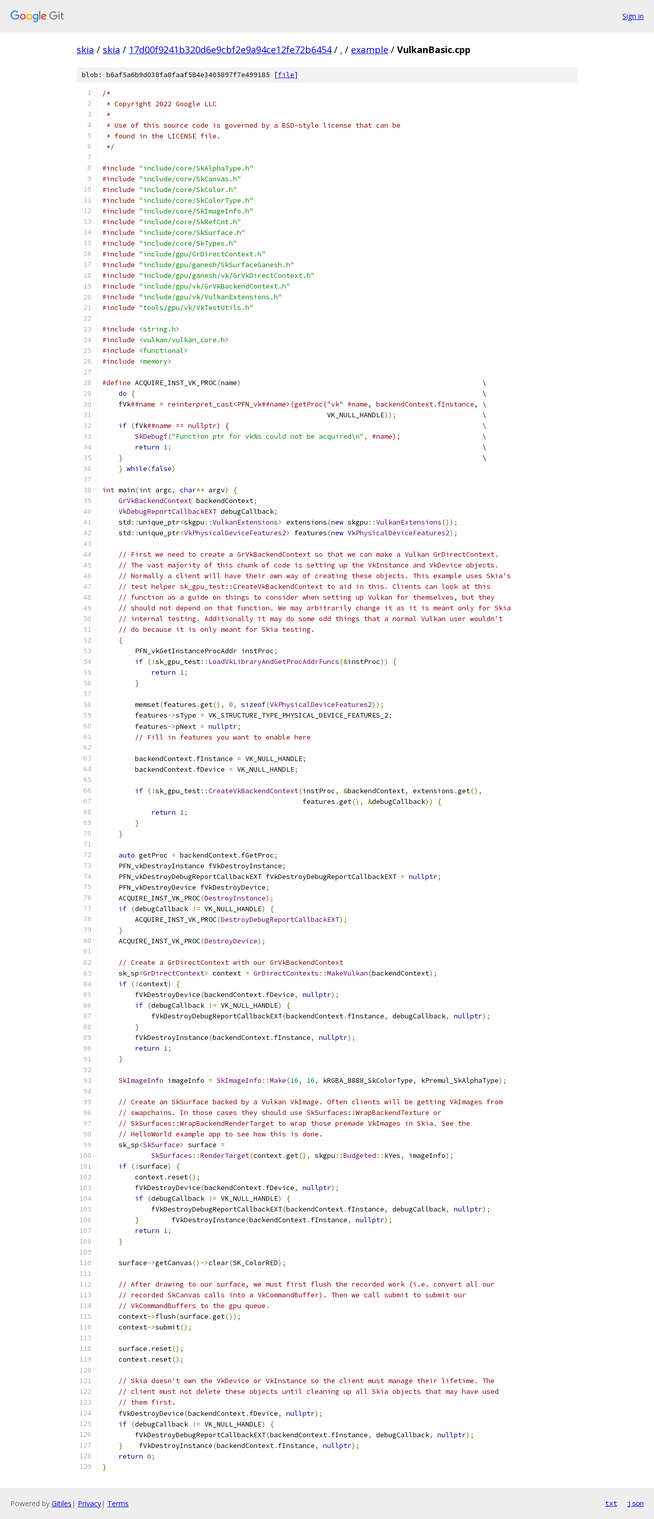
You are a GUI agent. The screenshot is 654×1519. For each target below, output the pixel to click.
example (369, 49)
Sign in (633, 16)
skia (85, 49)
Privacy (89, 1503)
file (286, 74)
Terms (118, 1503)
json (635, 1503)
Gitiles (62, 1503)
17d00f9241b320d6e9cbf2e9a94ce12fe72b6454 (230, 49)
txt (611, 1503)
